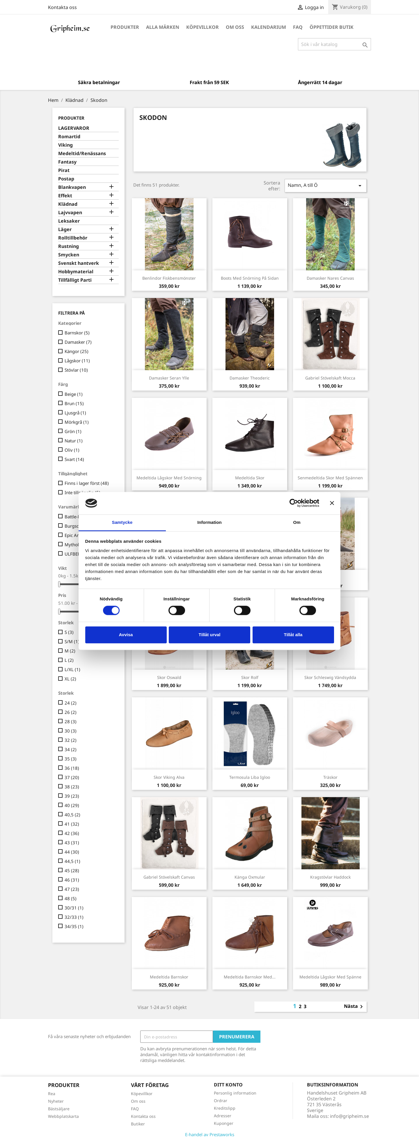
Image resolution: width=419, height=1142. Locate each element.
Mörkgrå (77, 422)
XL (70, 679)
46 (72, 880)
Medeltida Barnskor (169, 977)
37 (72, 777)
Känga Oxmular (250, 877)
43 (72, 842)
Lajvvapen (70, 213)
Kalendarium (268, 27)
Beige (74, 394)
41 (72, 824)
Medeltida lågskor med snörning (169, 477)
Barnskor (77, 333)
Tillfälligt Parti (75, 280)
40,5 (72, 815)
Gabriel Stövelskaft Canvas (169, 877)
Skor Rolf (249, 677)
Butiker (138, 1124)
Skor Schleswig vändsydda (330, 677)
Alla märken (162, 27)
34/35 (74, 926)
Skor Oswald (169, 677)
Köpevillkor (202, 27)
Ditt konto (228, 1084)
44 (72, 852)
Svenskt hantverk (78, 263)
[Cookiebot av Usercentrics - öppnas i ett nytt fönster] (293, 503)
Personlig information (235, 1093)
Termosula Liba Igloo (249, 777)
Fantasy (67, 162)
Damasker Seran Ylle (169, 378)
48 (71, 898)
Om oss (235, 27)
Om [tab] (296, 522)
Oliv (72, 450)
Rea (51, 1093)
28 (71, 721)
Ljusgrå (75, 413)
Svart (74, 459)
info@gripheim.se (349, 1116)
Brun (74, 403)
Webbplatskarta (63, 1116)
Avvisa (126, 634)
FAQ (298, 27)
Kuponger (223, 1123)
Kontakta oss (62, 7)
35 (71, 759)
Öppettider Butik (332, 27)
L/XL (72, 669)
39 (72, 796)
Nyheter (56, 1101)
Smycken (68, 255)
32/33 (74, 917)
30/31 (74, 908)
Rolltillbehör (72, 238)
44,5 (72, 861)
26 (71, 712)
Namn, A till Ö (325, 185)
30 (71, 731)
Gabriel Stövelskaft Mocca (330, 378)
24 (71, 703)
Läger (65, 229)
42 (72, 833)
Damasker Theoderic (250, 378)
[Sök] (334, 44)
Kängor (76, 351)
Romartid (69, 137)
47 (72, 889)
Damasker (78, 342)
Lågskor (77, 360)
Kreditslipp (224, 1108)
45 (72, 870)
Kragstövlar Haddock (330, 877)
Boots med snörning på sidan (250, 278)
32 (71, 740)
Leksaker (69, 221)
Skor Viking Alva (169, 777)
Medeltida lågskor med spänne (330, 977)
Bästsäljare (59, 1108)
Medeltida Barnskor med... (250, 977)
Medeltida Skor (249, 477)
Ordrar (220, 1100)
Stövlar (76, 370)
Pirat (64, 170)
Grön (73, 431)
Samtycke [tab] (122, 522)
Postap (66, 179)
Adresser (222, 1115)
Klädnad (67, 204)
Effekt (65, 196)
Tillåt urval (210, 634)
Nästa (354, 1006)
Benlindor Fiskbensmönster (169, 278)
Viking (65, 145)
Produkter (125, 27)
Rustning (68, 246)
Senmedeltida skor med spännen (330, 477)
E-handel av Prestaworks (209, 1134)
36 (72, 768)
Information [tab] (209, 522)
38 (72, 787)
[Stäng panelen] (332, 503)
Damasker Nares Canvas (330, 278)
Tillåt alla (293, 634)
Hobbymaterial (75, 272)
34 (71, 749)
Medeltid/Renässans (82, 153)
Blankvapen (72, 187)
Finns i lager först (87, 483)
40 (72, 805)
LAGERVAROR (73, 128)
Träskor (330, 777)
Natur (74, 441)
